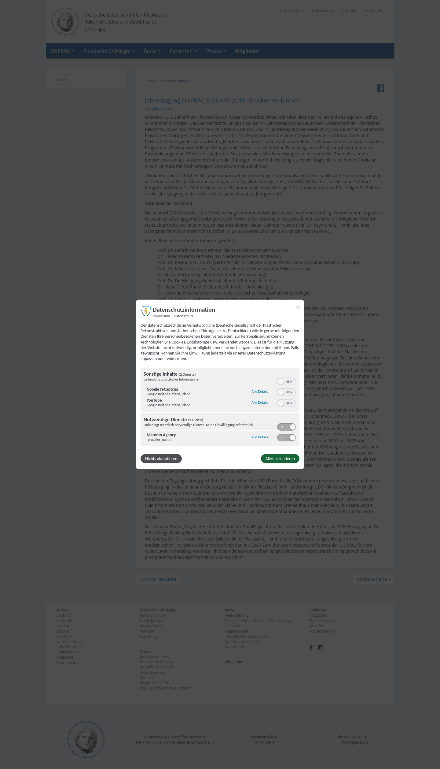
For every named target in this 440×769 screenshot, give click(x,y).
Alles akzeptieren (280, 458)
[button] (281, 381)
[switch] (286, 380)
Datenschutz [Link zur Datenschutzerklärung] (183, 316)
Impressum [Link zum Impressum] (161, 316)
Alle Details (259, 391)
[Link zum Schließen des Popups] (297, 307)
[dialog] (220, 384)
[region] (220, 408)
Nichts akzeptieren (161, 458)
